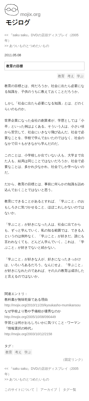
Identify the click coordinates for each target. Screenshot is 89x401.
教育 (61, 76)
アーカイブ (48, 389)
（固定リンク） (72, 359)
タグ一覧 (69, 389)
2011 (8, 55)
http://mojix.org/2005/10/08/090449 (30, 317)
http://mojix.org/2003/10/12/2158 (28, 334)
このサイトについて (19, 389)
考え (70, 76)
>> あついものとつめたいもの (27, 46)
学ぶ (80, 76)
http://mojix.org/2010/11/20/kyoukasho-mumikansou (43, 305)
